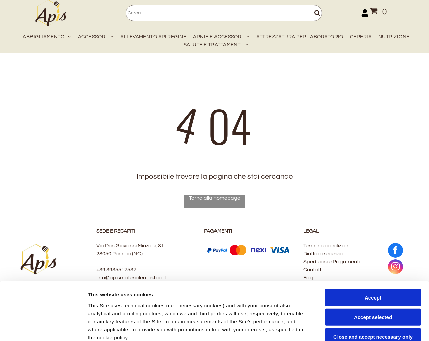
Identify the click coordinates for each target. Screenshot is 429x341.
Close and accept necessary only (373, 276)
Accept (373, 237)
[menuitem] (45, 35)
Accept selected (373, 257)
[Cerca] (224, 13)
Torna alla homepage (214, 198)
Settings (341, 328)
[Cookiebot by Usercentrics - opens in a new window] (43, 328)
